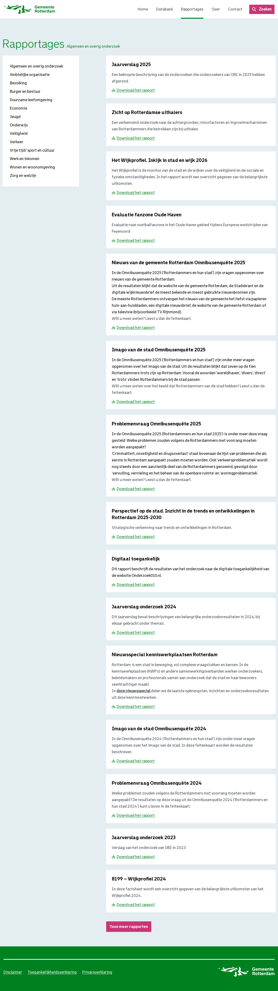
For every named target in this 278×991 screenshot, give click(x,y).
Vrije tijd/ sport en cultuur (32, 150)
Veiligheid (19, 133)
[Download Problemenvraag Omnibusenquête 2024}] (157, 783)
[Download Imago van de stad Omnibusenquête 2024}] (159, 729)
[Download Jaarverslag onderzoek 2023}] (144, 838)
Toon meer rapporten (128, 927)
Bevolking (18, 83)
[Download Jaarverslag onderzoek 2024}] (144, 607)
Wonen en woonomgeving (32, 167)
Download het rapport (136, 90)
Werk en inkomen (24, 159)
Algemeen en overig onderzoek (36, 66)
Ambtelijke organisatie (30, 75)
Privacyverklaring (97, 972)
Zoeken (265, 9)
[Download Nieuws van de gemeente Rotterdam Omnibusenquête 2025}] (178, 263)
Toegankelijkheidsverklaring (52, 972)
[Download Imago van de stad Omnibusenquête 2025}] (159, 350)
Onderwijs (19, 125)
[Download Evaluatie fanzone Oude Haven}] (146, 215)
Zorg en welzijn (23, 176)
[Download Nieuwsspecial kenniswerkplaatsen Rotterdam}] (164, 655)
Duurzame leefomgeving (31, 100)
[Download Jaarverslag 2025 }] (131, 65)
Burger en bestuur (25, 91)
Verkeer (16, 142)
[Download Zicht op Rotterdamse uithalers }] (147, 113)
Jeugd (15, 117)
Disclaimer (13, 972)
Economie (18, 108)
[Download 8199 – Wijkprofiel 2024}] (139, 879)
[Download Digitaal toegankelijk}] (136, 559)
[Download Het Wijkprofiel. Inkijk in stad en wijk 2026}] (159, 161)
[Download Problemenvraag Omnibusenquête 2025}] (156, 424)
